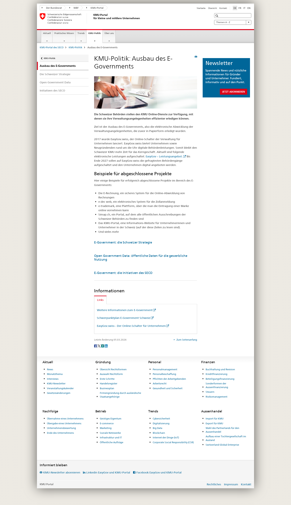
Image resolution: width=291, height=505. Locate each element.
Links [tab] (100, 300)
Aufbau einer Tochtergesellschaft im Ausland (226, 438)
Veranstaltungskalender (60, 388)
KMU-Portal (95, 8)
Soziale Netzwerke (110, 432)
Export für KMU (214, 423)
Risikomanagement (216, 396)
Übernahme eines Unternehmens (65, 418)
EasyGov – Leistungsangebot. (164, 156)
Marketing (106, 427)
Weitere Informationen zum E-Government (124, 310)
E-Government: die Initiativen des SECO (123, 273)
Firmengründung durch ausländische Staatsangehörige (120, 394)
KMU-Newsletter (56, 383)
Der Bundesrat (52, 8)
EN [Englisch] (249, 7)
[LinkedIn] (106, 345)
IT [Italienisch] (244, 7)
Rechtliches (214, 484)
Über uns (109, 33)
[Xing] (103, 345)
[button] (217, 15)
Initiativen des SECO (52, 90)
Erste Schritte (107, 378)
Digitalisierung (161, 423)
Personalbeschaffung (164, 373)
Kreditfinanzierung (216, 373)
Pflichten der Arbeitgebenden (169, 378)
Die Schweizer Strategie (55, 74)
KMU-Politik (95, 34)
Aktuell (47, 33)
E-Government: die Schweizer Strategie (123, 242)
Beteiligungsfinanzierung (220, 378)
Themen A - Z (232, 22)
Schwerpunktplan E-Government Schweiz (123, 318)
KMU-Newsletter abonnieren (61, 472)
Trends (81, 33)
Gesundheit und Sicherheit (167, 388)
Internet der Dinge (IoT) (166, 437)
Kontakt (223, 8)
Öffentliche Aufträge (111, 442)
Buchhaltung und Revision (220, 369)
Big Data (157, 427)
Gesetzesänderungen (58, 392)
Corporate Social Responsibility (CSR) (173, 442)
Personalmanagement (165, 369)
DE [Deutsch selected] (234, 7)
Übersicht (212, 8)
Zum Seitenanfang (186, 339)
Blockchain (159, 432)
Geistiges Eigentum (110, 418)
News (50, 369)
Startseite (201, 8)
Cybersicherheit (161, 418)
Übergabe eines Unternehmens (64, 423)
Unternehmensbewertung (61, 427)
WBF (74, 8)
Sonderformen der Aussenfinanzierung (217, 385)
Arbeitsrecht (159, 383)
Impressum (231, 484)
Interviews (52, 378)
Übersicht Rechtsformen (113, 369)
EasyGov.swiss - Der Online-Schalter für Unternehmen (131, 326)
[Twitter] (99, 345)
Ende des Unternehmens (60, 432)
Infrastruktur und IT (111, 437)
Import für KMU (214, 418)
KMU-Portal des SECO (51, 47)
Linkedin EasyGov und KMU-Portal (108, 472)
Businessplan (107, 388)
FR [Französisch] (239, 7)
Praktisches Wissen (64, 33)
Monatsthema (55, 373)
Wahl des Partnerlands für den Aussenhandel (222, 429)
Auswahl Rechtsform (111, 373)
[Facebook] (96, 345)
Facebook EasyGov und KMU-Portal (159, 472)
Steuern (210, 391)
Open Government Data (55, 82)
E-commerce (107, 423)
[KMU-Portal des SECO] (93, 18)
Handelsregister (108, 383)
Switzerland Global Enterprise (222, 444)
